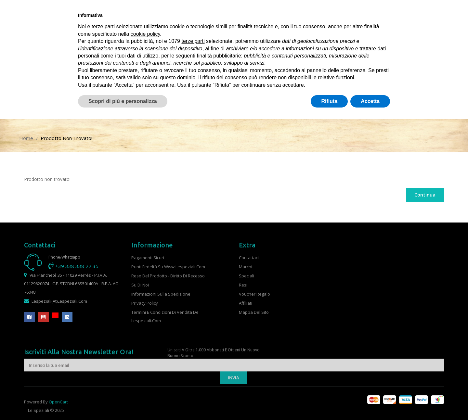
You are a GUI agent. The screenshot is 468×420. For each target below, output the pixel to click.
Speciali (246, 276)
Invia (233, 391)
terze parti (192, 41)
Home (26, 138)
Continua (425, 195)
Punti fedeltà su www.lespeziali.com (168, 267)
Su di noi (140, 285)
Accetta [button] (370, 101)
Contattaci (249, 258)
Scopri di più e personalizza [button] (122, 101)
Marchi (245, 267)
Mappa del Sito (254, 312)
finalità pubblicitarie (219, 55)
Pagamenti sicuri (147, 258)
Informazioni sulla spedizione (160, 294)
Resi (243, 285)
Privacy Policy (144, 303)
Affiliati (245, 303)
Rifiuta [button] (329, 101)
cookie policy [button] (145, 34)
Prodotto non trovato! (66, 138)
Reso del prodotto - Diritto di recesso (168, 276)
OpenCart (58, 408)
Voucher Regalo (254, 294)
